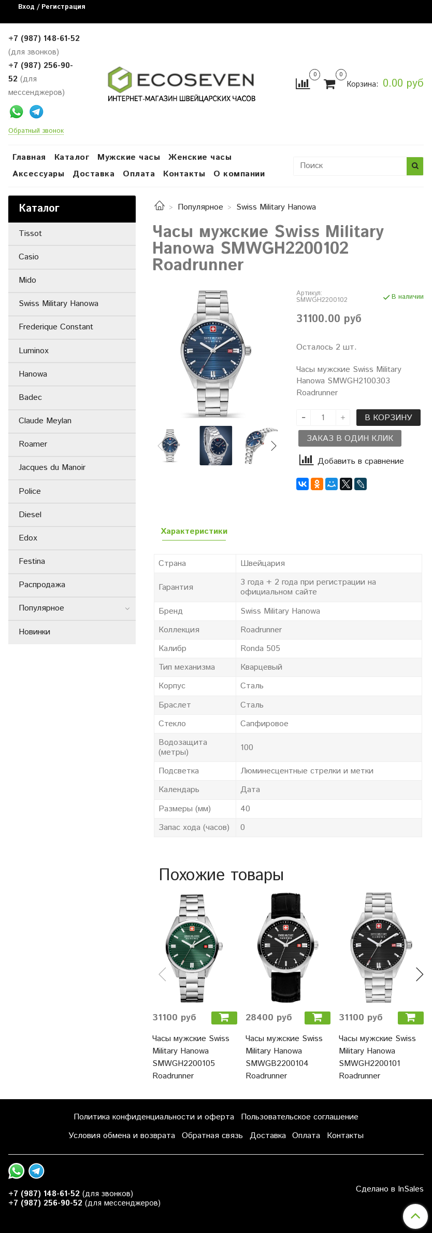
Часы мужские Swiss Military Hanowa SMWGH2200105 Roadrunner (190, 1057)
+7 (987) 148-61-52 (44, 38)
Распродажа (42, 585)
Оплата (139, 174)
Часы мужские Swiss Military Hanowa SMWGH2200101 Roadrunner (377, 1057)
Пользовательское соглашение (299, 1117)
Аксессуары (38, 174)
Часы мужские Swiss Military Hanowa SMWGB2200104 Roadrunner (284, 1057)
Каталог (72, 157)
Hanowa (33, 374)
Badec (30, 398)
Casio (29, 257)
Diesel (30, 515)
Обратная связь (212, 1136)
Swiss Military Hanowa (276, 207)
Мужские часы (128, 157)
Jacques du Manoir (52, 468)
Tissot (30, 234)
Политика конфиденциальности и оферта (154, 1117)
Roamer (33, 444)
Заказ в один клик (350, 439)
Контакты (184, 174)
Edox (28, 538)
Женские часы (200, 157)
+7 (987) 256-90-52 (45, 1203)
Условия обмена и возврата (121, 1136)
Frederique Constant (56, 327)
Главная (29, 157)
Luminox (34, 351)
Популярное (200, 207)
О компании (239, 174)
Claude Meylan (45, 421)
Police (30, 491)
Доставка (93, 174)
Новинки (34, 632)
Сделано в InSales (390, 1189)
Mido (27, 280)
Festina (32, 561)
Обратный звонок (36, 131)
